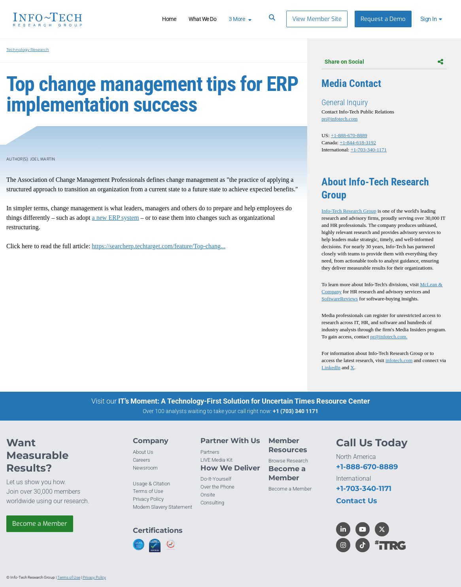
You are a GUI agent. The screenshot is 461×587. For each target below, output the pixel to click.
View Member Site (317, 19)
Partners (209, 452)
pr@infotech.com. (388, 337)
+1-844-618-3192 (358, 142)
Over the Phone (217, 487)
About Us (143, 452)
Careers (141, 460)
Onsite (207, 495)
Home (169, 19)
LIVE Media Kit (216, 460)
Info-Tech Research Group (348, 211)
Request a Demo (383, 19)
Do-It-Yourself (215, 479)
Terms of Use (148, 491)
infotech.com (398, 360)
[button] (432, 19)
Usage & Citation (151, 484)
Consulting (212, 503)
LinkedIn (330, 367)
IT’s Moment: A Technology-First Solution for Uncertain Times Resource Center (244, 401)
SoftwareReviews (339, 299)
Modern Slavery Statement (162, 507)
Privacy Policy (148, 499)
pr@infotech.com (339, 119)
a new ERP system (115, 217)
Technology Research (27, 49)
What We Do (202, 19)
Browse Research (288, 461)
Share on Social (384, 62)
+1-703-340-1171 (369, 150)
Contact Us (356, 500)
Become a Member (39, 523)
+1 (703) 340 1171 (295, 411)
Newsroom (145, 468)
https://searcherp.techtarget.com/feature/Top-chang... (158, 246)
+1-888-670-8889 (349, 135)
